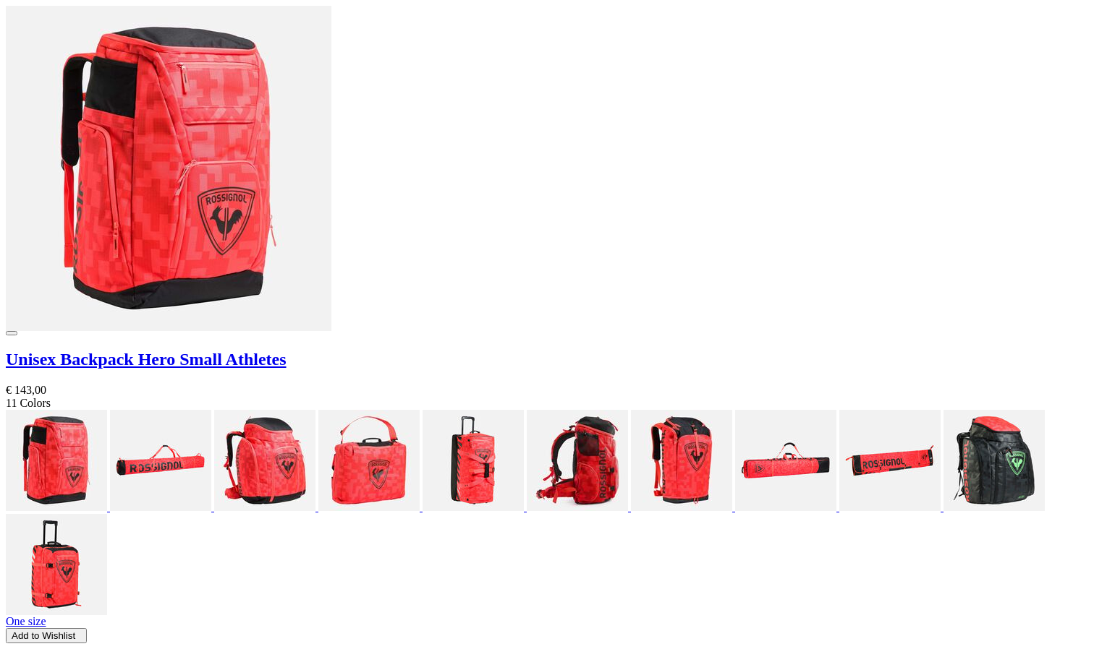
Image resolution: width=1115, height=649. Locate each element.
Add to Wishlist (46, 635)
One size (26, 621)
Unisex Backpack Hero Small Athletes (146, 359)
